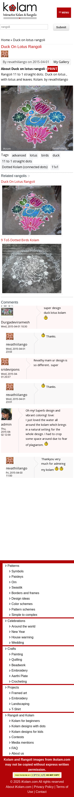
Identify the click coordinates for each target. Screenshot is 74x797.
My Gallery (61, 62)
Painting (17, 654)
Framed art (19, 693)
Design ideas (20, 598)
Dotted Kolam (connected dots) (25, 167)
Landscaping (20, 704)
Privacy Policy (44, 787)
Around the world (23, 626)
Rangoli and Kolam (20, 715)
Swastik (16, 587)
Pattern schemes (23, 609)
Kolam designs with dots (28, 726)
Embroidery (19, 670)
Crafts (11, 648)
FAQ (14, 748)
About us (17, 753)
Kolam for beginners (25, 721)
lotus (33, 155)
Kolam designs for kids (27, 731)
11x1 (55, 167)
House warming (22, 637)
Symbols (17, 571)
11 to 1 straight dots (17, 161)
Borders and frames (25, 593)
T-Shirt (16, 709)
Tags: (5, 155)
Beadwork (18, 665)
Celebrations (16, 621)
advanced (19, 155)
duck (56, 155)
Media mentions (22, 742)
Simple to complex (24, 614)
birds (45, 155)
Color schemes (22, 604)
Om (14, 582)
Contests (17, 737)
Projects (13, 687)
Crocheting (19, 681)
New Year (18, 631)
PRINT (52, 69)
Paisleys (17, 576)
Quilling (16, 659)
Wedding (17, 642)
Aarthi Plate (19, 676)
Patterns (13, 565)
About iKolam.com (18, 787)
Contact (41, 791)
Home (5, 40)
